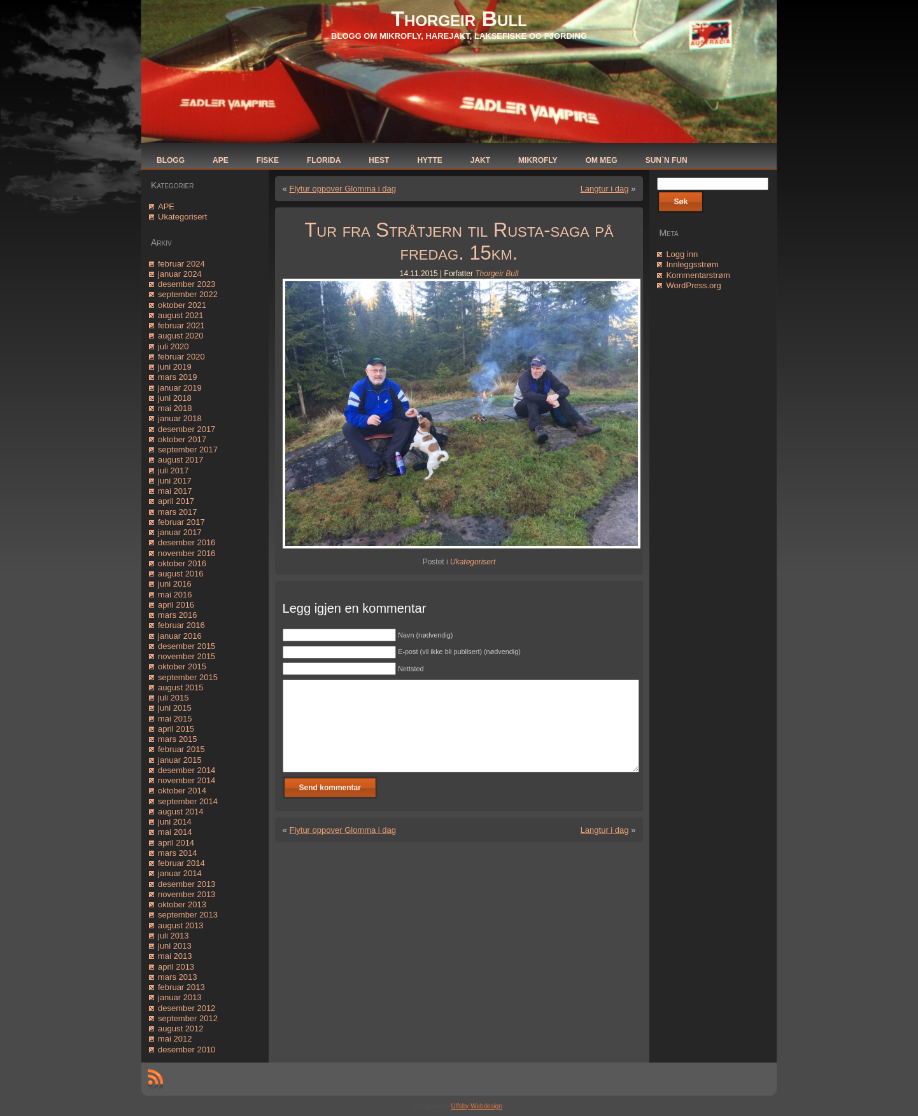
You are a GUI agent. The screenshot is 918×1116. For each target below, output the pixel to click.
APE (166, 206)
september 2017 (188, 449)
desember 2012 (186, 1008)
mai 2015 (175, 718)
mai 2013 (175, 956)
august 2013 (181, 925)
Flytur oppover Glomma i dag (342, 188)
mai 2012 (175, 1038)
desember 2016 (186, 542)
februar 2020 (181, 356)
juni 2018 (175, 398)
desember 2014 (186, 770)
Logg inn (682, 254)
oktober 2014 (182, 790)
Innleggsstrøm (692, 264)
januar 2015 (180, 760)
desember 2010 (186, 1049)
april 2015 (176, 729)
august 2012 (181, 1028)
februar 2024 (181, 264)
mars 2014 (177, 853)
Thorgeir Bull (458, 18)
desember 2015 (186, 646)
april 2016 (176, 605)
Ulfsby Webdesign (476, 1106)
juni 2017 (175, 480)
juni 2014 (175, 822)
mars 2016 (177, 615)
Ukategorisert (182, 216)
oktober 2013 (182, 904)
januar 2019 (180, 388)
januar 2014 (180, 873)
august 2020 (181, 335)
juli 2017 (173, 470)
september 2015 (188, 677)
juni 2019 (175, 367)
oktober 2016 (182, 563)
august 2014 (181, 811)
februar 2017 (181, 522)
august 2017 (181, 459)
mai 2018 (175, 408)
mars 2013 (177, 977)
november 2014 (186, 780)
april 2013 (176, 967)
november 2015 (186, 656)
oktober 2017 (182, 439)
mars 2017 (177, 512)
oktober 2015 (182, 666)
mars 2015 (177, 739)
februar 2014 (181, 863)
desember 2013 (186, 884)
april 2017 (176, 501)
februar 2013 (181, 987)
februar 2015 (181, 749)
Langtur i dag (605, 188)
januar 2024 (180, 274)
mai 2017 (175, 491)
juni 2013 (175, 946)
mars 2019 (177, 377)
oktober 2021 (182, 305)
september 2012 (188, 1018)
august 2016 (181, 573)
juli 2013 (173, 935)
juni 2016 (175, 584)
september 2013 (188, 914)
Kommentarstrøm (698, 275)
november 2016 (186, 553)
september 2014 (188, 801)
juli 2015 (173, 697)
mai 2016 (175, 594)
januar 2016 (180, 636)
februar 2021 (181, 325)
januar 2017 (180, 532)
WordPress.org (693, 285)
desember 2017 (186, 429)
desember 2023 (186, 284)
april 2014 (176, 842)
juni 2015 (175, 708)
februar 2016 (181, 625)
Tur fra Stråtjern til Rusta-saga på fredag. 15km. (458, 241)
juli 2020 (173, 346)
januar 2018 (180, 418)
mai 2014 (175, 832)
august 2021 (181, 315)
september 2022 (188, 294)
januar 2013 (180, 997)
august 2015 (181, 687)
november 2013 (186, 894)
